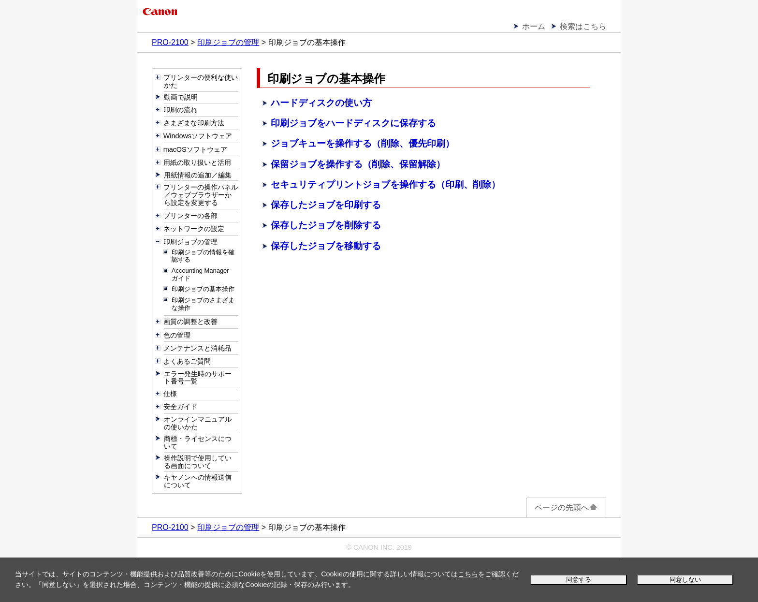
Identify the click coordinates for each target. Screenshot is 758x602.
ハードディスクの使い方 (321, 103)
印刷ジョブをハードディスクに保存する (353, 123)
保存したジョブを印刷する (326, 205)
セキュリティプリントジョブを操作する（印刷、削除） (385, 184)
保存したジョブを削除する (326, 225)
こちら (468, 574)
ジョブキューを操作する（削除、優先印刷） (362, 143)
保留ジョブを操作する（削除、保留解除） (358, 164)
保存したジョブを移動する (326, 246)
